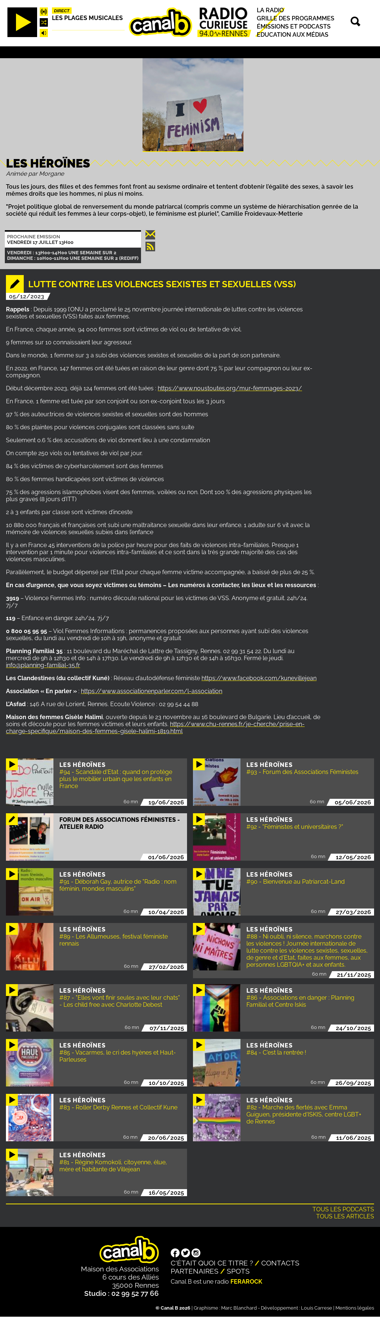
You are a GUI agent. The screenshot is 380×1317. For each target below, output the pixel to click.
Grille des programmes (295, 18)
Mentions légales (354, 1308)
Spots (238, 1271)
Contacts (280, 1263)
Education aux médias (292, 34)
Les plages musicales (87, 17)
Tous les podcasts (343, 1209)
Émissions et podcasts (294, 26)
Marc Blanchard (239, 1308)
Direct (62, 11)
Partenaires (195, 1271)
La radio (270, 10)
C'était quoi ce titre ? (212, 1263)
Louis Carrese (316, 1308)
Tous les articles (345, 1216)
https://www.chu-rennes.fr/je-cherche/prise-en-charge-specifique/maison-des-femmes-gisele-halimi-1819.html (155, 728)
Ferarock (246, 1281)
